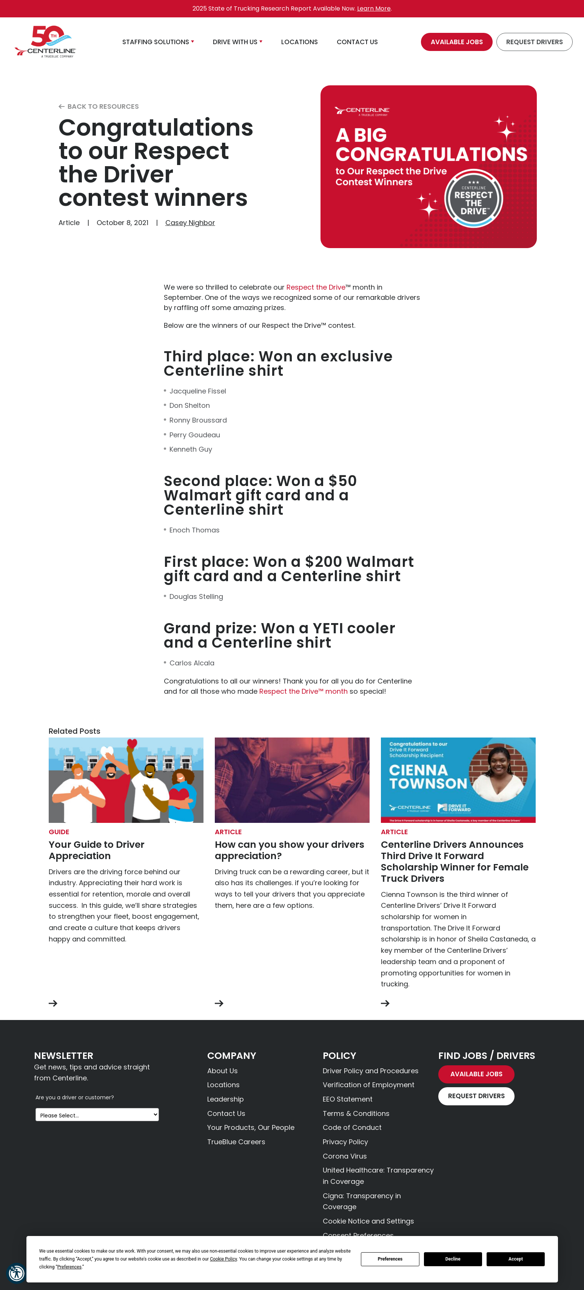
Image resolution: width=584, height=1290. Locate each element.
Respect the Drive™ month (303, 691)
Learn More (374, 8)
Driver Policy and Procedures (371, 1071)
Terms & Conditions (356, 1113)
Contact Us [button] (357, 41)
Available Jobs (457, 41)
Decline (453, 1259)
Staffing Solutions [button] (155, 41)
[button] (16, 1273)
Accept (515, 1259)
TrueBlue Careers (236, 1141)
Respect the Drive (316, 287)
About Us (222, 1071)
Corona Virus (345, 1156)
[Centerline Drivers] (45, 42)
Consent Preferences (358, 1235)
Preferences (390, 1259)
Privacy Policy (345, 1141)
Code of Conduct (352, 1127)
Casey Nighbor (190, 222)
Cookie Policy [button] (223, 1259)
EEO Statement (348, 1099)
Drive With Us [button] (235, 41)
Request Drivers (534, 41)
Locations (223, 1084)
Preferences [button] (69, 1267)
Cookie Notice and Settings (368, 1221)
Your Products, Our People (250, 1127)
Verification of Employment (369, 1084)
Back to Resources (99, 106)
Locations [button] (299, 41)
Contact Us (226, 1113)
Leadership (225, 1099)
